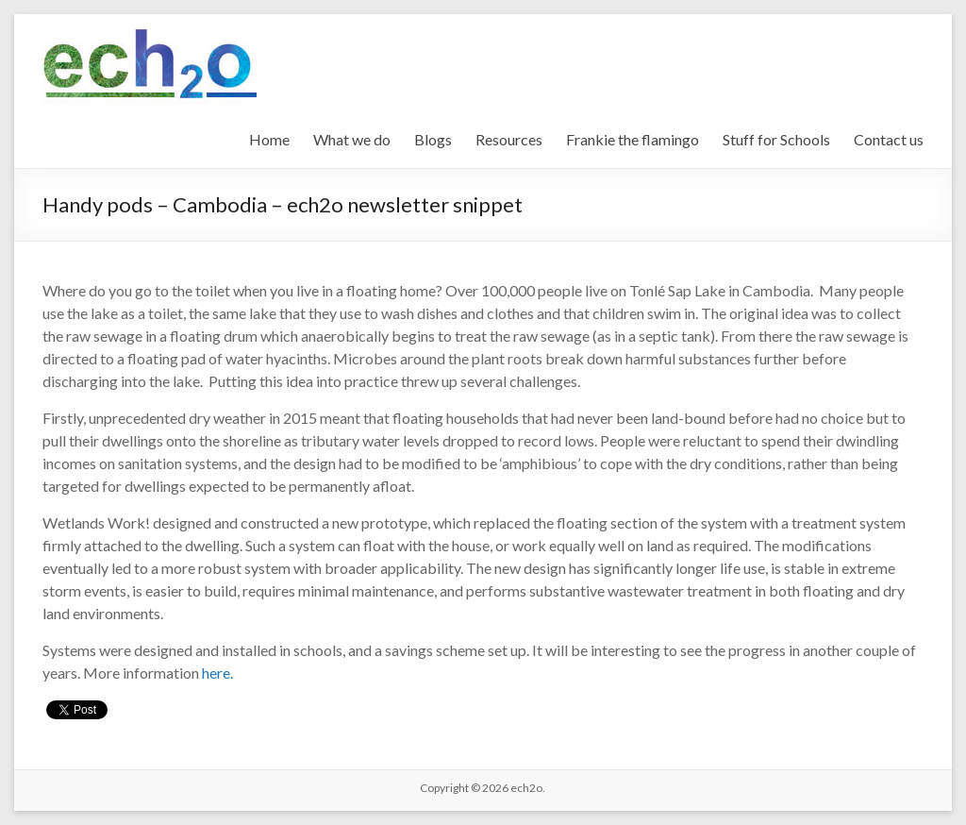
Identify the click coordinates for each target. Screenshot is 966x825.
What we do (352, 139)
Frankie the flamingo (632, 139)
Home (269, 139)
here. (217, 673)
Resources (508, 139)
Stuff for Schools (776, 139)
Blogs (433, 139)
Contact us (889, 139)
